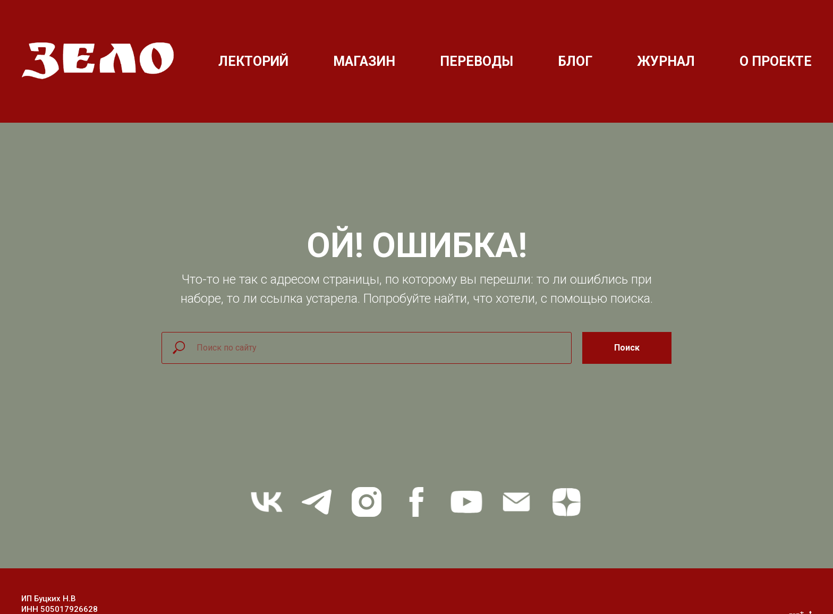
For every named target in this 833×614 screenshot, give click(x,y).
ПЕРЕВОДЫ (476, 61)
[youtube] (466, 502)
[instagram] (366, 502)
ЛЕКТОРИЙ (253, 61)
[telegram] (316, 502)
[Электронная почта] (516, 502)
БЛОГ (575, 61)
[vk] (266, 502)
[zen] (566, 502)
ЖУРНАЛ (666, 61)
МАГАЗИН (364, 61)
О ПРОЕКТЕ (776, 61)
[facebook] (416, 502)
